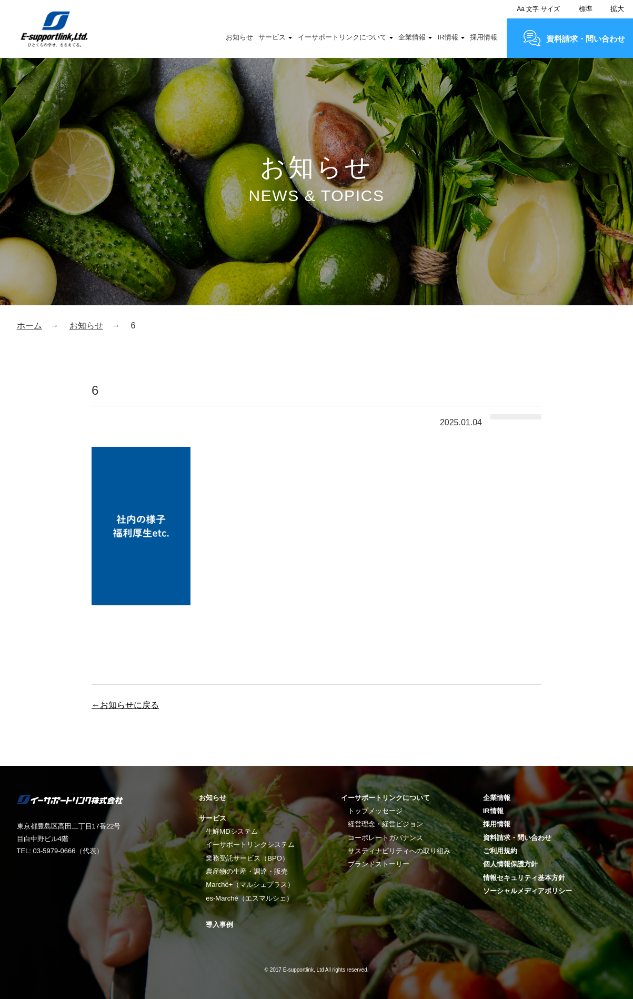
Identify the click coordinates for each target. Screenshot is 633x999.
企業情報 (412, 37)
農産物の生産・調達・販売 (247, 871)
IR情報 (448, 37)
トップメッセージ (375, 811)
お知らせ (239, 37)
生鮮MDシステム (231, 831)
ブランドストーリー (378, 864)
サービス (272, 37)
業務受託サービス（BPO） (247, 858)
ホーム (29, 325)
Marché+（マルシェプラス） (250, 884)
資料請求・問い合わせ (585, 38)
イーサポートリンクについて (342, 37)
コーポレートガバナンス (385, 838)
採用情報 (483, 37)
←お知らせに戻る (125, 705)
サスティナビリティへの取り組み (399, 851)
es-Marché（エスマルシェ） (249, 898)
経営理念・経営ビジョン (385, 824)
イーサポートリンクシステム (250, 844)
